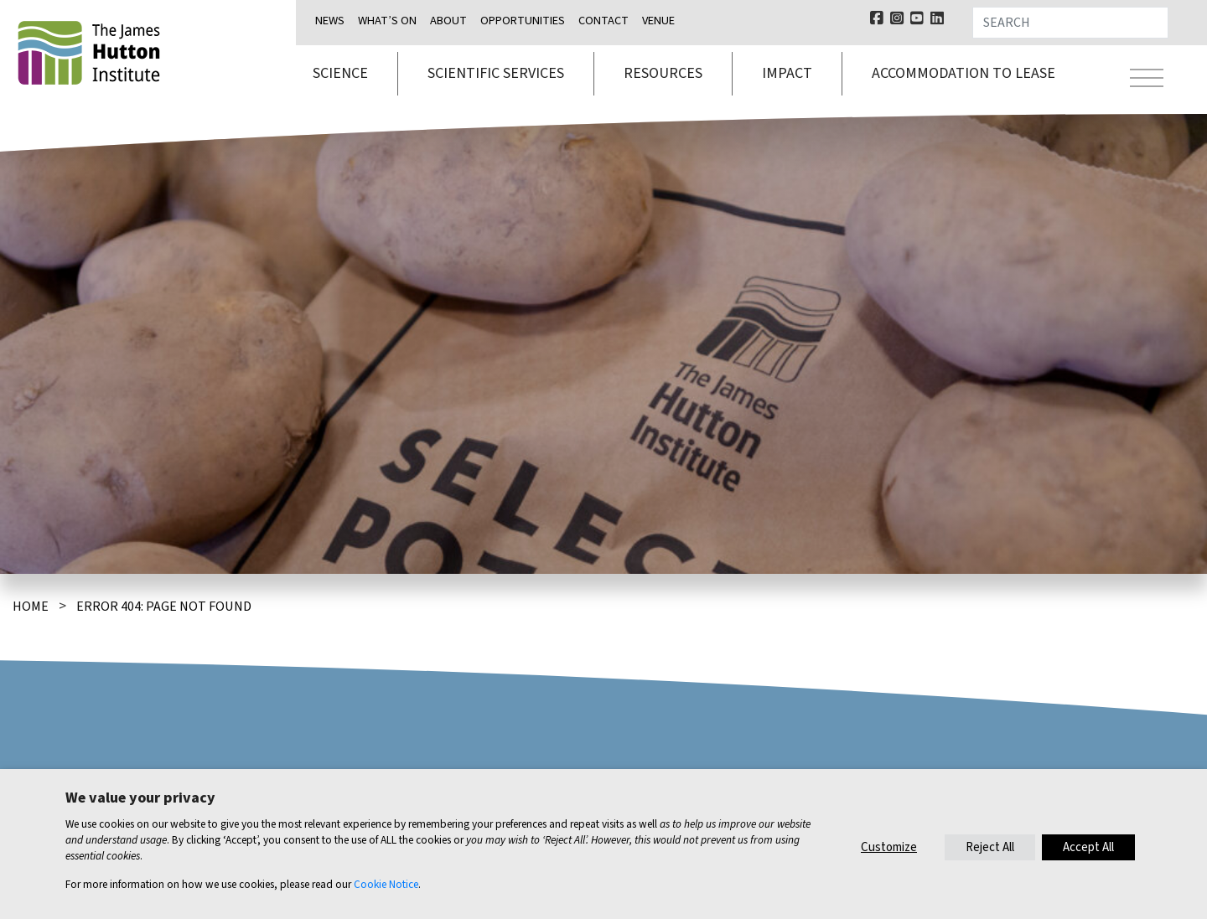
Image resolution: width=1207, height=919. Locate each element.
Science (340, 73)
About (448, 20)
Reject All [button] (990, 847)
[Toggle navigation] (1146, 80)
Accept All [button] (1088, 847)
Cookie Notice (386, 884)
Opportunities (522, 20)
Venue (658, 20)
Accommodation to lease (963, 73)
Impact (787, 73)
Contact (603, 20)
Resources (663, 73)
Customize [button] (889, 847)
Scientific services (495, 73)
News (329, 20)
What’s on (387, 20)
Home (31, 606)
